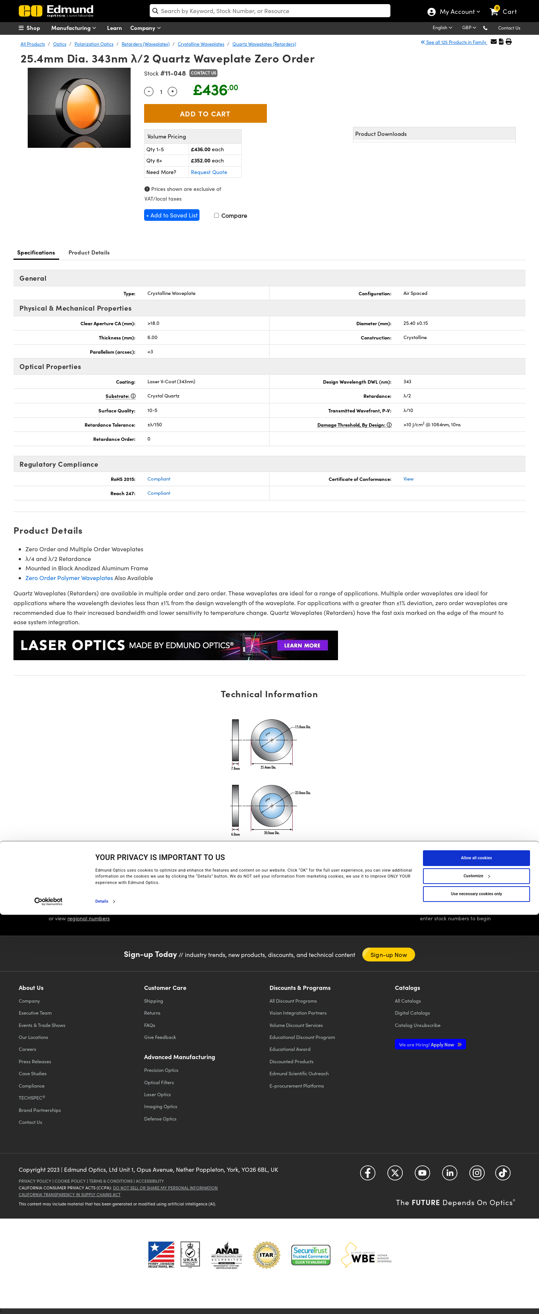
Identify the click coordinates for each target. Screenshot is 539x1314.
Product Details (89, 252)
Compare (230, 215)
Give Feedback (160, 1037)
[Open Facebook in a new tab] (368, 1176)
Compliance (32, 1085)
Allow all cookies (476, 1257)
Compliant (158, 478)
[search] (270, 10)
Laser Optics (157, 1094)
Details (102, 1300)
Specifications (36, 252)
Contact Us (509, 28)
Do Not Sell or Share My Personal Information (165, 1187)
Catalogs (408, 1000)
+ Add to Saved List (172, 215)
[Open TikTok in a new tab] (503, 1176)
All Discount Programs (293, 1000)
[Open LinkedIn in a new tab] (450, 1176)
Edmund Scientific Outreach (299, 1073)
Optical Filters (159, 1082)
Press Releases (35, 1061)
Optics (59, 44)
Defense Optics (160, 1118)
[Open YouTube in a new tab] (422, 1176)
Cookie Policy (70, 1181)
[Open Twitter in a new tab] (395, 1176)
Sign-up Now (389, 954)
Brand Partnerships (40, 1110)
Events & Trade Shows (42, 1025)
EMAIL (330, 906)
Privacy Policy (35, 1181)
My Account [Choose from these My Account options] (457, 12)
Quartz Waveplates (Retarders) (264, 44)
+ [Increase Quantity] (172, 90)
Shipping (153, 1000)
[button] (491, 27)
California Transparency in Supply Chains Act (70, 1194)
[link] (506, 5)
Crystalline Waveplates (201, 44)
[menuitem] (37, 27)
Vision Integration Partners (298, 1012)
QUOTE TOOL (450, 909)
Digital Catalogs (412, 1012)
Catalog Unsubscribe (418, 1025)
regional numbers (88, 918)
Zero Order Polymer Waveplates (69, 578)
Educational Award (290, 1049)
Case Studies (33, 1073)
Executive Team (35, 1012)
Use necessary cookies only (476, 1293)
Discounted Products (292, 1061)
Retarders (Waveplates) (146, 44)
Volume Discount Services (296, 1025)
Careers (27, 1049)
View (409, 478)
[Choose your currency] (470, 28)
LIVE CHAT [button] (204, 907)
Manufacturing (75, 28)
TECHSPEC (32, 1097)
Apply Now (427, 1044)
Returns (152, 1012)
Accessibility (150, 1181)
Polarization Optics (93, 44)
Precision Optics (161, 1070)
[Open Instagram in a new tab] (477, 1176)
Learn (114, 27)
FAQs (149, 1025)
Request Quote (209, 172)
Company (147, 28)
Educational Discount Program (302, 1037)
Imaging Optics (160, 1106)
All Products (33, 44)
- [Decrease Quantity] (148, 90)
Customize (476, 1275)
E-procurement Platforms (297, 1085)
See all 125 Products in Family (454, 42)
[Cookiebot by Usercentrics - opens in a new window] (48, 1300)
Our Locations (33, 1037)
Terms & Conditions (111, 1181)
